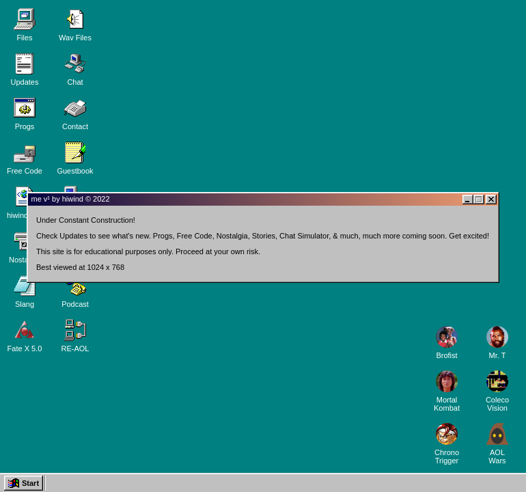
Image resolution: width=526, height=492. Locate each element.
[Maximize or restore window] (482, 195)
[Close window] (494, 195)
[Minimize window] (471, 195)
